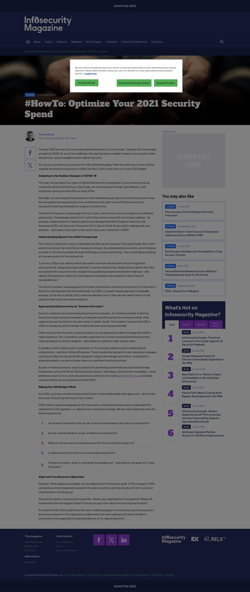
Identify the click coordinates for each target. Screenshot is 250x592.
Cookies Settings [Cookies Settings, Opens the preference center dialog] (86, 83)
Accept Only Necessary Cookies (134, 83)
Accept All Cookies (166, 83)
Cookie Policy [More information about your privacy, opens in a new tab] (90, 73)
